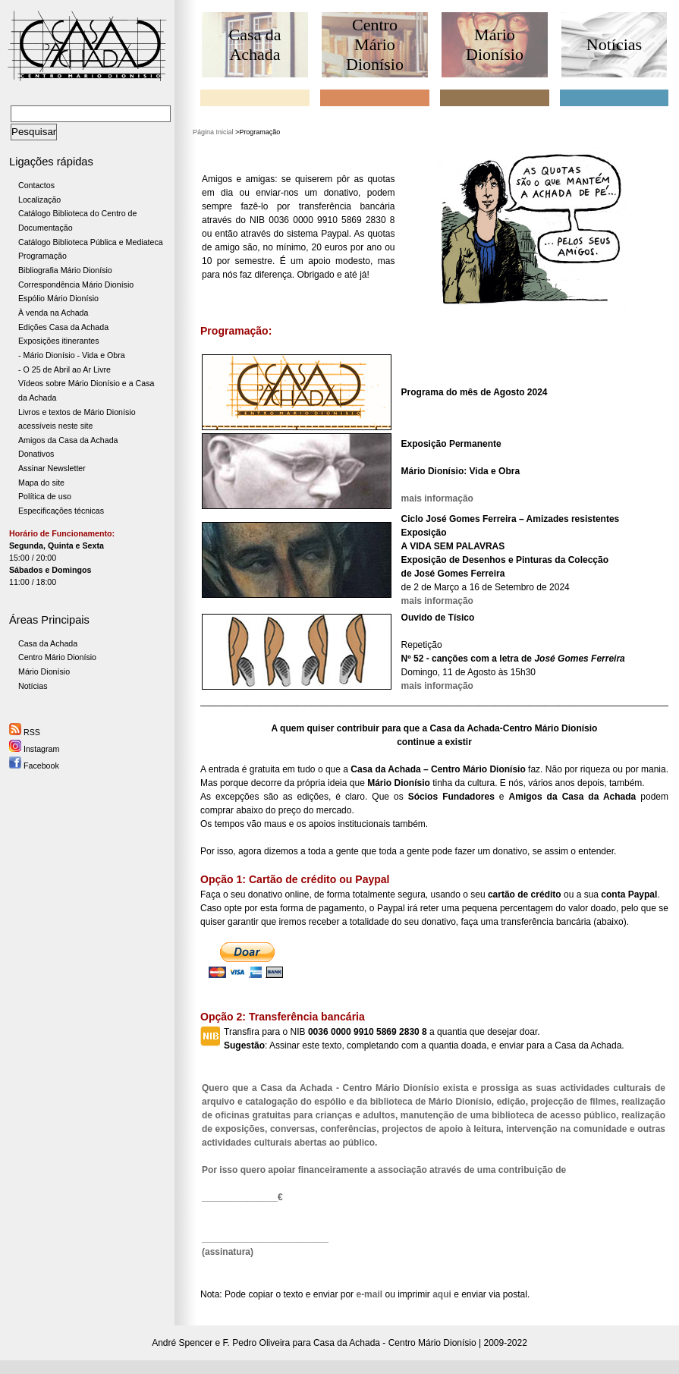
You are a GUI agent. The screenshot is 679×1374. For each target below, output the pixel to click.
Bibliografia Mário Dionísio (65, 270)
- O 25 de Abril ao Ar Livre (64, 369)
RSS (24, 732)
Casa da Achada (47, 643)
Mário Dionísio (44, 671)
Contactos (36, 185)
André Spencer (182, 1343)
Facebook (34, 765)
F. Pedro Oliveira (257, 1343)
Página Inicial (213, 132)
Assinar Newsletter (52, 468)
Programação (42, 255)
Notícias (33, 685)
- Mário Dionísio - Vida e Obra (71, 355)
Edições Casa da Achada (63, 327)
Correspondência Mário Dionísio (76, 284)
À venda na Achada (53, 312)
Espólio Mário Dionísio (58, 298)
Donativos (36, 453)
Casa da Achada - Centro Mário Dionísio (394, 1343)
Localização (39, 199)
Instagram (34, 748)
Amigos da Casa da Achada (68, 440)
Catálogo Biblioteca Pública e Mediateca (90, 242)
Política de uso (44, 496)
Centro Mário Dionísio (57, 657)
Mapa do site (41, 482)
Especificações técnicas (61, 510)
